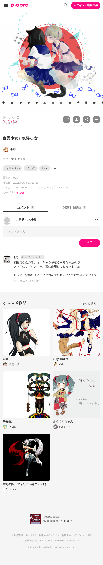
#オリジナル (12, 168)
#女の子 (30, 168)
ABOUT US (73, 540)
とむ (16, 257)
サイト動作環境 (15, 535)
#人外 (44, 168)
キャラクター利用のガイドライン (42, 535)
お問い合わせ (31, 540)
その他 (20, 192)
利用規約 (66, 535)
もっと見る (91, 303)
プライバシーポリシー (84, 535)
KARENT (59, 540)
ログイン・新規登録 (86, 5)
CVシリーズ (46, 540)
